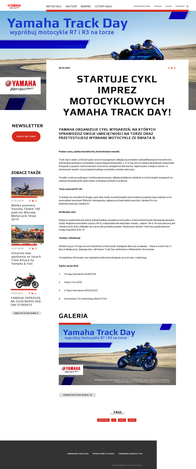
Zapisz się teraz (25, 137)
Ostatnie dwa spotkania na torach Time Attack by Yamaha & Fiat (21, 263)
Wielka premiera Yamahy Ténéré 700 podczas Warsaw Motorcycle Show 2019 (24, 213)
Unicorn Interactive (135, 465)
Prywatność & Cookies (103, 454)
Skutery (71, 6)
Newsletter (180, 6)
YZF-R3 (133, 421)
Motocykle (54, 6)
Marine (86, 6)
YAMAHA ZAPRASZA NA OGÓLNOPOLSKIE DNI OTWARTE (15, 311)
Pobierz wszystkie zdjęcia (80, 397)
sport (123, 421)
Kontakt (169, 6)
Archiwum (158, 6)
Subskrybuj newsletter (130, 454)
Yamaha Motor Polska (142, 6)
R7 (115, 421)
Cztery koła (103, 6)
